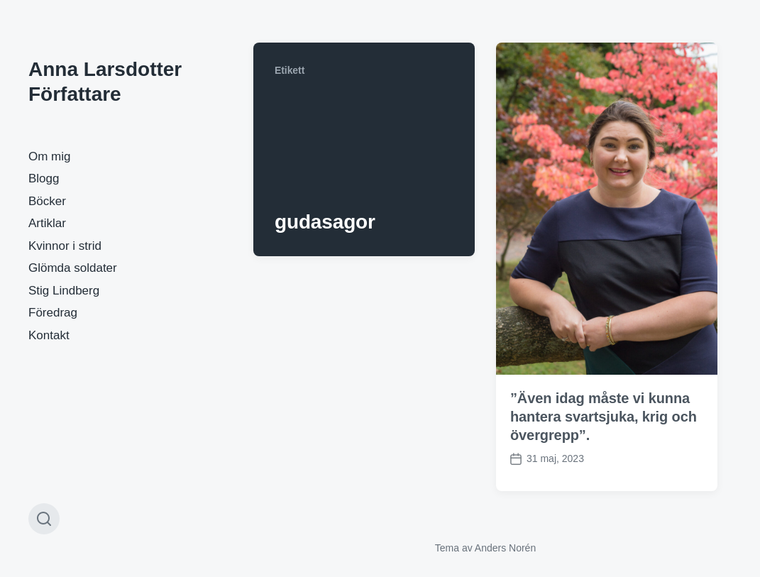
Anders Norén (505, 548)
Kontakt (49, 335)
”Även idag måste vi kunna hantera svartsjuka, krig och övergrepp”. (603, 416)
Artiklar (47, 223)
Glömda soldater (72, 268)
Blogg (43, 178)
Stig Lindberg (63, 290)
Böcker (47, 201)
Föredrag (52, 312)
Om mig (49, 156)
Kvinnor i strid (64, 246)
